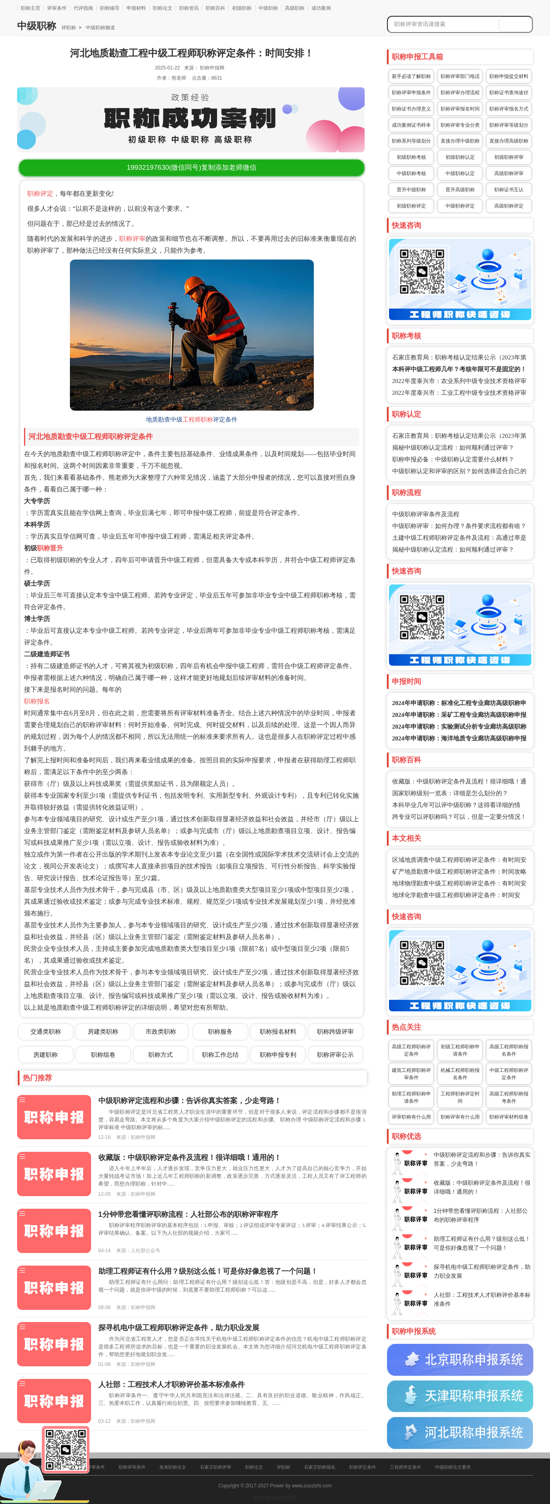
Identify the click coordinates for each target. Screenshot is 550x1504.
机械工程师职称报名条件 (460, 1073)
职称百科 (215, 8)
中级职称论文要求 (453, 1467)
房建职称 (45, 1054)
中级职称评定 (460, 206)
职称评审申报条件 (411, 92)
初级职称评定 (411, 206)
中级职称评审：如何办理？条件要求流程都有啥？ (459, 526)
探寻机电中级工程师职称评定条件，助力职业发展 (178, 1328)
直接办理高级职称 (508, 141)
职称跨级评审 (335, 1031)
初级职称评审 (509, 157)
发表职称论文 (172, 1467)
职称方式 (160, 1054)
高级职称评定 (509, 206)
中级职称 (268, 8)
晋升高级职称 (460, 190)
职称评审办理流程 (460, 92)
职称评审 (132, 238)
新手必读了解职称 (411, 76)
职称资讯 (189, 8)
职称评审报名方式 (508, 109)
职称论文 (162, 8)
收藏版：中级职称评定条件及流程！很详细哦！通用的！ (189, 1157)
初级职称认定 (460, 157)
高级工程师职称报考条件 (508, 1097)
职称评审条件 (132, 1467)
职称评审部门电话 (460, 76)
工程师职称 (198, 419)
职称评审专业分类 (460, 125)
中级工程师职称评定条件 (508, 1073)
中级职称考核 (411, 173)
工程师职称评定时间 (460, 1097)
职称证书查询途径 (508, 92)
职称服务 (220, 1031)
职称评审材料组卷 (508, 1117)
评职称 (68, 27)
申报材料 (136, 8)
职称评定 (40, 193)
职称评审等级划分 (508, 125)
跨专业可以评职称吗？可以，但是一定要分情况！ (459, 817)
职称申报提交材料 (508, 76)
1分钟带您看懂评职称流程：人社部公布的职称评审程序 (188, 1214)
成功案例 (321, 8)
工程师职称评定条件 (120, 437)
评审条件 (57, 8)
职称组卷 (103, 1054)
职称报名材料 (278, 1031)
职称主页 (30, 8)
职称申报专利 (278, 1054)
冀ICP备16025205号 (275, 1498)
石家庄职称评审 (215, 1467)
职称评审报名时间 (460, 109)
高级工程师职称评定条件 (411, 1050)
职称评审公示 (335, 1054)
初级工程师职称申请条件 (460, 1050)
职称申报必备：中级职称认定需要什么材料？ (453, 459)
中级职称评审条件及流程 (425, 514)
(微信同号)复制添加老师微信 (192, 167)
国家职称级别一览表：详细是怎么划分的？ (450, 793)
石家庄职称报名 (319, 1467)
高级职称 (294, 8)
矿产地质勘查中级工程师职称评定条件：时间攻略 (459, 871)
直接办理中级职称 (460, 141)
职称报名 (37, 701)
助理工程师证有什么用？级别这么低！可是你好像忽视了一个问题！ (208, 1271)
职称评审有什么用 (460, 1117)
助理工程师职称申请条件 (411, 1097)
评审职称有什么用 (411, 1117)
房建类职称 (103, 1031)
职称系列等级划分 (411, 141)
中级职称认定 (460, 173)
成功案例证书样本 (411, 125)
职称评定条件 (362, 1467)
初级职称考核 (411, 157)
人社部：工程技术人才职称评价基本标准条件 (171, 1385)
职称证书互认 (509, 190)
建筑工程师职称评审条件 (411, 1073)
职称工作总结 (220, 1054)
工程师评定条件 (405, 1467)
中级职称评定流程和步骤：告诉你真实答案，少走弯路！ (189, 1101)
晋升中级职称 (411, 190)
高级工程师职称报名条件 (508, 1050)
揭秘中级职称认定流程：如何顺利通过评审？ (453, 447)
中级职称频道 (99, 27)
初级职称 (242, 8)
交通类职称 (45, 1031)
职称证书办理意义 (411, 109)
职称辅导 (110, 8)
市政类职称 (161, 1031)
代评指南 (83, 8)
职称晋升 (50, 548)
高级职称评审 (509, 173)
